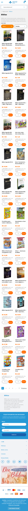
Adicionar (10, 55)
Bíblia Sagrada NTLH (7, 73)
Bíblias (10, 11)
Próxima (24, 388)
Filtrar (7, 26)
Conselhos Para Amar (19, 370)
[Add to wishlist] (11, 32)
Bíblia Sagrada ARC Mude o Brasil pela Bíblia (7, 133)
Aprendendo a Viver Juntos (20, 222)
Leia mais (3, 23)
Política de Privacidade (13, 505)
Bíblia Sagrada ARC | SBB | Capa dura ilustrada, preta (20, 103)
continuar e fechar (14, 508)
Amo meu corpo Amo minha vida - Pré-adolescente (20, 133)
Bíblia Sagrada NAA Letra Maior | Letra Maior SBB (7, 281)
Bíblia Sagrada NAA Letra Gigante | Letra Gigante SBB (20, 192)
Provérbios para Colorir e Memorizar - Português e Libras (7, 222)
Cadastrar (14, 434)
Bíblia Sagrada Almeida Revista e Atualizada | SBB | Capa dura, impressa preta (20, 44)
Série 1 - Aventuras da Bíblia (20, 251)
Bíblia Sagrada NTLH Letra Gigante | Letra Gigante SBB (20, 281)
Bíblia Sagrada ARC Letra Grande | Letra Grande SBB (7, 192)
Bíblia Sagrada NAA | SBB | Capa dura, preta (7, 103)
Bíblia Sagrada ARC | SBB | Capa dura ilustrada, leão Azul (20, 310)
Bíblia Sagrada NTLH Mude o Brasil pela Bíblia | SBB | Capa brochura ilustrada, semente (20, 73)
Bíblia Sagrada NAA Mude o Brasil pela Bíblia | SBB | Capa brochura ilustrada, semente (7, 44)
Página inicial (5, 11)
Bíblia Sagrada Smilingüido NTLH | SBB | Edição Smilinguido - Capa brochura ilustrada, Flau (7, 340)
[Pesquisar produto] (25, 8)
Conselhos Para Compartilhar (6, 370)
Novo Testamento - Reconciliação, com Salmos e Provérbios (20, 162)
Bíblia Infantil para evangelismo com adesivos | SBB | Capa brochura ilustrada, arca (7, 251)
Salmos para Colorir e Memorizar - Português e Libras (20, 340)
